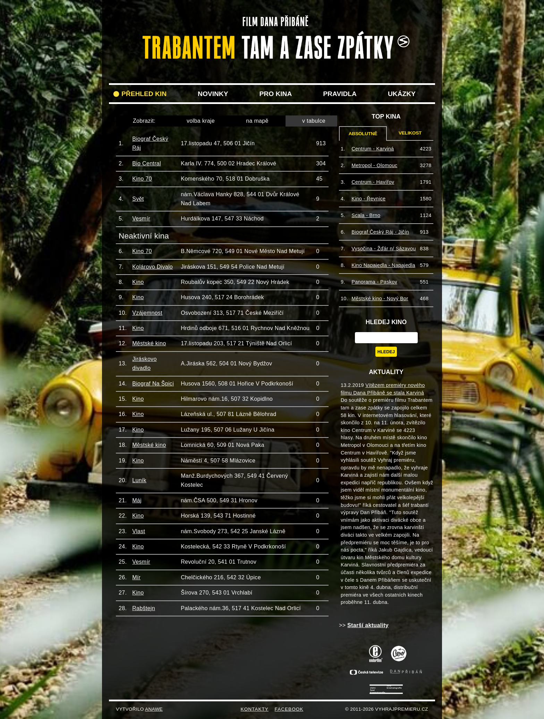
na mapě (257, 121)
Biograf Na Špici (153, 384)
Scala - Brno (365, 215)
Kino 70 (142, 179)
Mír (136, 577)
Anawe (154, 709)
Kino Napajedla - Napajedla (383, 265)
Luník (139, 480)
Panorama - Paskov (374, 282)
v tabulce (313, 121)
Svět (138, 199)
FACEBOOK (289, 709)
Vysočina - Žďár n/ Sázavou (383, 248)
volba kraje (201, 121)
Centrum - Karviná (372, 148)
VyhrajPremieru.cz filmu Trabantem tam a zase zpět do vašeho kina (272, 20)
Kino (138, 282)
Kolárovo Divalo (152, 267)
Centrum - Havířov (372, 182)
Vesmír (141, 219)
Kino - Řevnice (368, 198)
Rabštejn (143, 608)
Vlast (138, 531)
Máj (137, 500)
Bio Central (146, 163)
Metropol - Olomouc (374, 165)
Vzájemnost (147, 313)
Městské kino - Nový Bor (379, 298)
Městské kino (149, 343)
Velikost (410, 133)
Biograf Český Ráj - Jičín (380, 232)
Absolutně (363, 133)
